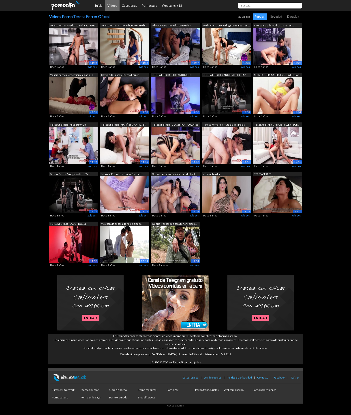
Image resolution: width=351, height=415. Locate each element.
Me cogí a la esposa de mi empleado (121, 223)
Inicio (99, 5)
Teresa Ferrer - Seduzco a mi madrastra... (73, 25)
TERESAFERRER (263, 174)
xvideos (92, 66)
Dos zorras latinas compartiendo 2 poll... (174, 174)
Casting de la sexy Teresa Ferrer (120, 74)
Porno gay (172, 389)
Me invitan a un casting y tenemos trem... (226, 25)
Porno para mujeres (264, 389)
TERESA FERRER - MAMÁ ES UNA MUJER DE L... (123, 125)
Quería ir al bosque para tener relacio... (174, 223)
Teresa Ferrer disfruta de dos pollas (224, 124)
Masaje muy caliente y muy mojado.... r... (72, 74)
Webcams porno (234, 389)
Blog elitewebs (146, 397)
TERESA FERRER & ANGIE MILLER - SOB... (276, 124)
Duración (293, 16)
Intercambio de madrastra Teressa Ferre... (274, 26)
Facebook (279, 377)
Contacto (262, 377)
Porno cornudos (119, 397)
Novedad (276, 16)
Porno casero (60, 397)
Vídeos (112, 5)
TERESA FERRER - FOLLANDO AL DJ (172, 74)
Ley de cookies (212, 377)
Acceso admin (175, 405)
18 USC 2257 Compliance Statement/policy (175, 362)
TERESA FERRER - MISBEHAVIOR (68, 124)
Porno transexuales (207, 389)
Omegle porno (118, 389)
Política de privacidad (239, 377)
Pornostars (149, 5)
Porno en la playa (91, 397)
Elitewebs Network (63, 389)
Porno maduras (147, 389)
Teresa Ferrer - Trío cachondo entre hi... (124, 25)
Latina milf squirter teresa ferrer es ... (122, 174)
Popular (260, 16)
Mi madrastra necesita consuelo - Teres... (171, 26)
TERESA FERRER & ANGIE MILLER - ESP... (225, 74)
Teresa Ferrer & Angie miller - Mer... (70, 174)
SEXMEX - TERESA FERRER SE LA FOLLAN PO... (277, 75)
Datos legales (190, 377)
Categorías (129, 5)
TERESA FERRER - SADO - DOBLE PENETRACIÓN (68, 224)
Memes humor (90, 389)
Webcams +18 (172, 5)
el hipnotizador (211, 174)
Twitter (295, 377)
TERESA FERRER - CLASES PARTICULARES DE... (175, 125)
